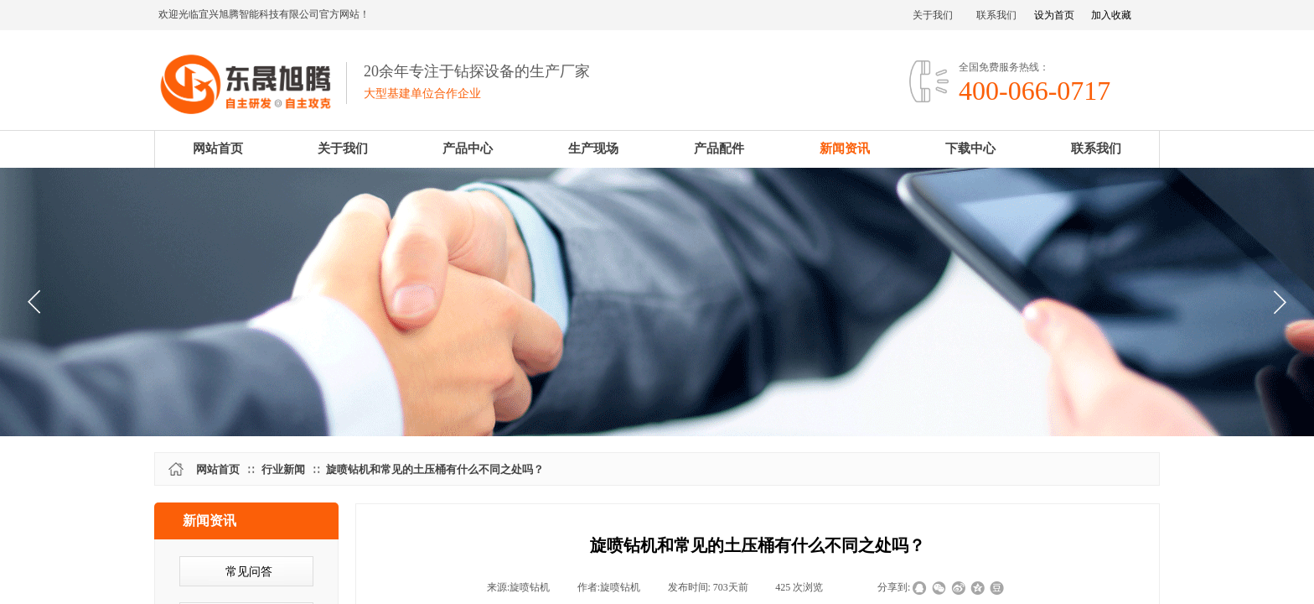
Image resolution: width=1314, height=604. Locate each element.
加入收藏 (1111, 15)
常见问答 (248, 571)
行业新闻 (283, 469)
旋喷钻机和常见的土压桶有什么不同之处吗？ (435, 469)
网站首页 (218, 469)
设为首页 (1054, 15)
